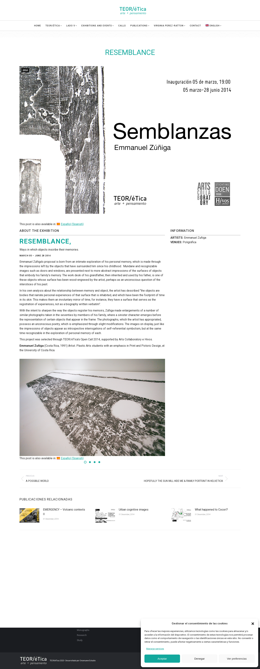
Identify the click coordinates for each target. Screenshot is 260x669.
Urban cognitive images (133, 509)
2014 (25, 70)
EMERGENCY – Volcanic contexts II (64, 512)
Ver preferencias (237, 658)
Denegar (199, 658)
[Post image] (29, 515)
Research (82, 635)
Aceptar (162, 658)
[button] (253, 623)
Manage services (155, 648)
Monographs (83, 630)
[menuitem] (215, 32)
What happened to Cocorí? (211, 509)
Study (80, 640)
